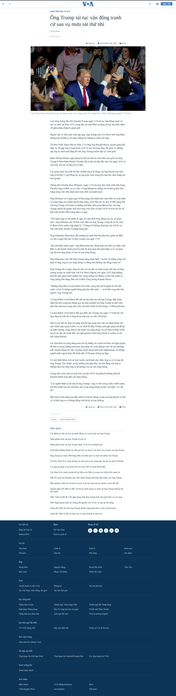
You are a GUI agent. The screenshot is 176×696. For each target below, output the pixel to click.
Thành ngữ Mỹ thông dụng (100, 604)
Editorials (93, 689)
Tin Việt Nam (59, 529)
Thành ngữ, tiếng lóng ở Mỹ (65, 604)
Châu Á (57, 548)
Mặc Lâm (23, 572)
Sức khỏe (128, 553)
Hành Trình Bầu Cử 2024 (60, 11)
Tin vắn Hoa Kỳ (95, 586)
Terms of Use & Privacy (99, 628)
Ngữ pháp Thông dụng (28, 609)
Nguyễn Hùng (59, 567)
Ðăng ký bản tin (25, 529)
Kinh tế (92, 548)
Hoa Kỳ (57, 553)
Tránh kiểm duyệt (26, 670)
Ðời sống (93, 553)
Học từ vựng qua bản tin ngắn (66, 609)
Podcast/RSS (24, 534)
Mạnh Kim (23, 567)
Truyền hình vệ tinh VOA (29, 586)
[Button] (90, 43)
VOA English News (27, 689)
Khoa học (128, 548)
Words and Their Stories (99, 609)
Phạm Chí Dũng (60, 572)
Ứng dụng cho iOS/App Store (31, 656)
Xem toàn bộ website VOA (30, 642)
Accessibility (59, 689)
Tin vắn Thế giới (61, 590)
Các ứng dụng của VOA (99, 656)
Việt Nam (23, 548)
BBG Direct (24, 684)
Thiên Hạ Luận (95, 572)
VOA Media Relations (63, 684)
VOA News (55, 31)
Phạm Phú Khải (95, 567)
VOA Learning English (98, 614)
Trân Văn (128, 567)
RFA (91, 684)
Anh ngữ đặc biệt (61, 614)
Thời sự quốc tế (59, 534)
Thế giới (22, 553)
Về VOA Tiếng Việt (27, 628)
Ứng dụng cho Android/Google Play (69, 656)
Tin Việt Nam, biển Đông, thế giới (33, 590)
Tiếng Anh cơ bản (26, 604)
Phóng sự (58, 586)
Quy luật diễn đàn (61, 628)
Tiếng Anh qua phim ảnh (29, 614)
